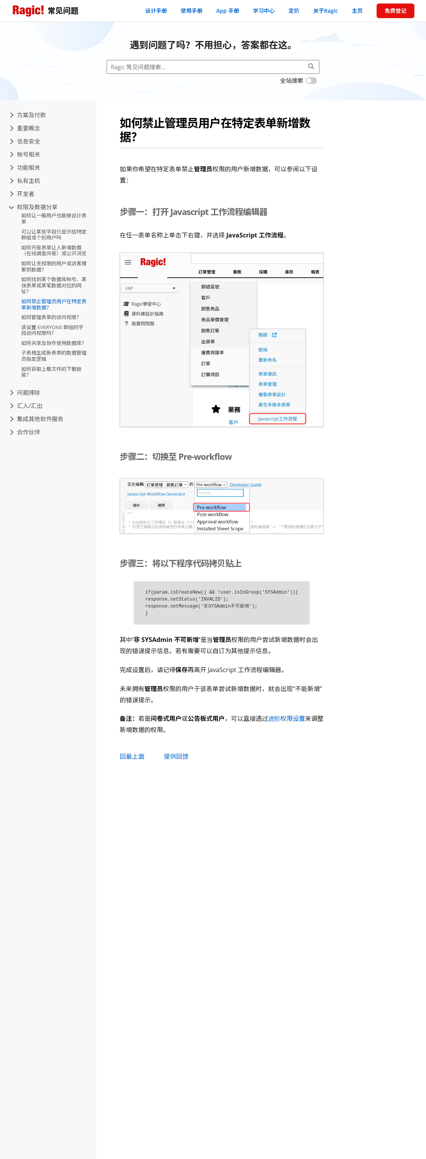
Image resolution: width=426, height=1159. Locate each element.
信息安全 (25, 141)
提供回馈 (176, 756)
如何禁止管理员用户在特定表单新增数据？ (54, 304)
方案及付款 (28, 115)
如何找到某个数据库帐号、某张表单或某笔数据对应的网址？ (54, 285)
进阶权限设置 (286, 718)
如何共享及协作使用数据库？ (54, 343)
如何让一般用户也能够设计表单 (54, 218)
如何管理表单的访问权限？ (51, 317)
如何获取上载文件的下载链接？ (51, 372)
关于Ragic (325, 10)
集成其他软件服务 (36, 419)
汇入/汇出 (26, 406)
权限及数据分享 (34, 207)
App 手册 (227, 10)
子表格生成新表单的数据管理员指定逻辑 (54, 355)
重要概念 (25, 128)
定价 (294, 10)
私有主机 (25, 180)
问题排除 (25, 392)
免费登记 (395, 10)
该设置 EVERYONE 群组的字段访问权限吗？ (52, 330)
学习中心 (264, 10)
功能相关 (25, 167)
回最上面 (132, 756)
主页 (357, 10)
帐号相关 (25, 154)
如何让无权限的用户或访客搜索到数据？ (54, 266)
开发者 (22, 194)
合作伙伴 (25, 432)
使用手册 (191, 10)
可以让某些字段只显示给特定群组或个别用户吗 (54, 234)
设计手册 (156, 10)
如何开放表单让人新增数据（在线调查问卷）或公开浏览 (54, 250)
